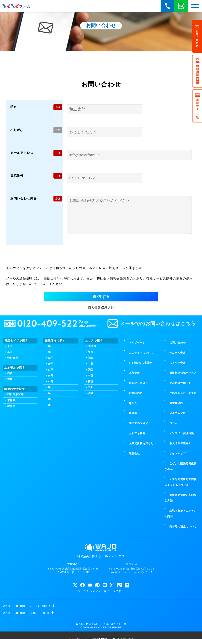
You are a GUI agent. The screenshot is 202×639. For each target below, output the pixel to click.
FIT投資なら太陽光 (137, 389)
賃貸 (10, 416)
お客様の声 (132, 406)
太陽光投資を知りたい (139, 434)
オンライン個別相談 (178, 429)
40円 (50, 383)
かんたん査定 (174, 383)
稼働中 (11, 443)
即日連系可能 (15, 431)
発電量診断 (173, 412)
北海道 (92, 383)
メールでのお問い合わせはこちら (152, 361)
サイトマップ (174, 440)
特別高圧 (12, 395)
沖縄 (91, 430)
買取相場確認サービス (179, 394)
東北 (91, 389)
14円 (50, 430)
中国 (91, 413)
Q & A (129, 412)
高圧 (10, 389)
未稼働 (11, 437)
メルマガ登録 (174, 417)
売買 (10, 410)
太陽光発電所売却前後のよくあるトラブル (182, 460)
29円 (50, 401)
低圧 (10, 383)
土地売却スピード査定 (179, 406)
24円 (50, 413)
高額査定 (130, 394)
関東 (91, 395)
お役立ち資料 (133, 429)
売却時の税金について (179, 491)
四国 (91, 419)
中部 (91, 401)
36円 (50, 389)
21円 (50, 419)
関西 (91, 407)
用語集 (129, 417)
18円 (50, 424)
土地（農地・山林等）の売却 (182, 483)
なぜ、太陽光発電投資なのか (182, 449)
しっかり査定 (174, 389)
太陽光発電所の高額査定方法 (182, 472)
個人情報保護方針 (101, 345)
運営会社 (130, 440)
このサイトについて (137, 383)
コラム (170, 423)
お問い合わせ (174, 377)
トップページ (133, 377)
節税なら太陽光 (135, 400)
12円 (50, 442)
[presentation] (101, 295)
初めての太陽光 (135, 423)
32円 (50, 395)
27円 (50, 407)
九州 (91, 424)
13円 (50, 436)
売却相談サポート (177, 400)
